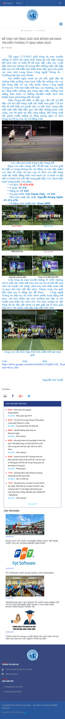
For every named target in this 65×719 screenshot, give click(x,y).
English (8, 3)
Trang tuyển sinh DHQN (12, 691)
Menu (19, 3)
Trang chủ (26, 30)
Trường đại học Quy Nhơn (13, 687)
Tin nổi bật (40, 30)
